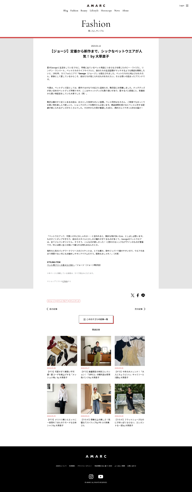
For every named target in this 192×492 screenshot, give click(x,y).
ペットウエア (62, 301)
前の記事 (53, 308)
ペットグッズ (74, 301)
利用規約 (72, 466)
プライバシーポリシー (84, 466)
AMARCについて (61, 466)
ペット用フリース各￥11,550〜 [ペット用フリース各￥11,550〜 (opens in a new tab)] (61, 265)
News (117, 10)
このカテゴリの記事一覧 (97, 319)
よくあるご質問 (120, 466)
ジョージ (52, 301)
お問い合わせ (131, 466)
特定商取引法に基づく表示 (103, 466)
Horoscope (106, 10)
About (125, 10)
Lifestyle (94, 10)
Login (181, 5)
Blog (65, 10)
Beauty (84, 10)
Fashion (74, 10)
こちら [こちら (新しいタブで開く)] (65, 281)
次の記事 (139, 308)
